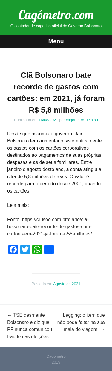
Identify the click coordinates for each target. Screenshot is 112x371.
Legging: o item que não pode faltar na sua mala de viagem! (81, 322)
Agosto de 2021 (66, 284)
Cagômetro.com (56, 15)
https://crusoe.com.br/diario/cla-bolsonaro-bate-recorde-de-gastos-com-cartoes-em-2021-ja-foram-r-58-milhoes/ (49, 226)
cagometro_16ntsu (82, 120)
